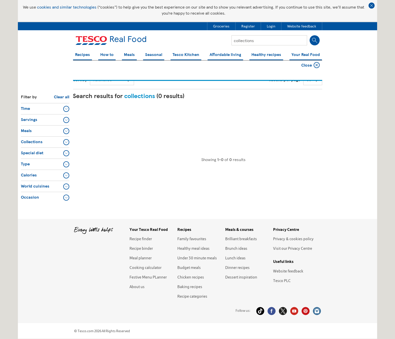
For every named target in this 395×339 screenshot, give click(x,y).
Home (77, 66)
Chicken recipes (190, 277)
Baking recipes (189, 286)
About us (137, 286)
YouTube (294, 311)
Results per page (284, 79)
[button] (45, 108)
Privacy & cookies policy (293, 238)
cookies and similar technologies (66, 7)
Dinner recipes (237, 267)
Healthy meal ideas (193, 248)
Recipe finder (140, 238)
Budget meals (189, 267)
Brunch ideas (236, 248)
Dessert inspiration (241, 277)
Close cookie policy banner (372, 6)
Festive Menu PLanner (148, 277)
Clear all (61, 96)
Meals (129, 54)
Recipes (82, 54)
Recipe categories (192, 296)
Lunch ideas (235, 258)
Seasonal (153, 54)
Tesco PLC (282, 280)
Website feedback (288, 271)
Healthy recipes (266, 54)
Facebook (272, 311)
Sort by (80, 79)
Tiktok (260, 311)
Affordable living (225, 54)
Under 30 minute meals (197, 258)
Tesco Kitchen (186, 54)
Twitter (283, 311)
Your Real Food (305, 54)
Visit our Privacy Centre (292, 248)
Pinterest (306, 311)
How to (107, 54)
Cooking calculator (145, 267)
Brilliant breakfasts (241, 238)
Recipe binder (141, 248)
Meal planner (140, 258)
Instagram (317, 311)
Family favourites (191, 238)
